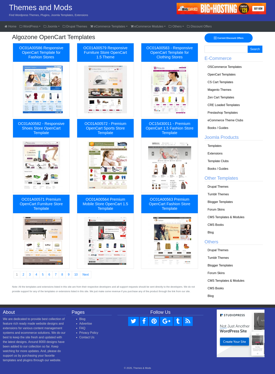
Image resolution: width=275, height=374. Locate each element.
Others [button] (175, 26)
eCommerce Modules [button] (147, 26)
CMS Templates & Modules (226, 217)
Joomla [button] (50, 26)
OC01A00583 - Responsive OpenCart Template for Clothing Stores (169, 52)
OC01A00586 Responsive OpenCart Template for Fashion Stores (41, 52)
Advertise (85, 323)
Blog (211, 232)
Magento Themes (219, 89)
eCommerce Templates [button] (107, 26)
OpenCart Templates (221, 74)
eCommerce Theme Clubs (225, 120)
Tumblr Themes (218, 194)
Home (10, 26)
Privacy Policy (88, 332)
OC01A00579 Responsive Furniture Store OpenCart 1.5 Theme (105, 52)
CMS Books (216, 224)
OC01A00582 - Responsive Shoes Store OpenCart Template (41, 128)
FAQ (82, 328)
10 (76, 274)
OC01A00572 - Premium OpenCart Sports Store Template (105, 128)
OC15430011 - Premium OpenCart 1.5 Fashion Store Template (169, 128)
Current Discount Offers (228, 37)
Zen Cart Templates (221, 97)
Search (255, 49)
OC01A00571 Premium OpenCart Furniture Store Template (41, 204)
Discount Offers (199, 26)
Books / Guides (218, 127)
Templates (215, 145)
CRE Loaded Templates (224, 105)
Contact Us (86, 337)
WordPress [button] (28, 26)
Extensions (215, 153)
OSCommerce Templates (225, 66)
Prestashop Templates (223, 112)
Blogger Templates (220, 201)
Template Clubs (218, 161)
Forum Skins (216, 209)
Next (85, 274)
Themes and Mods (40, 7)
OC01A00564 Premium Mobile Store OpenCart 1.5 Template (105, 204)
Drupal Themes (75, 26)
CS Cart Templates (220, 82)
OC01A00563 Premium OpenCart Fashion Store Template (169, 204)
